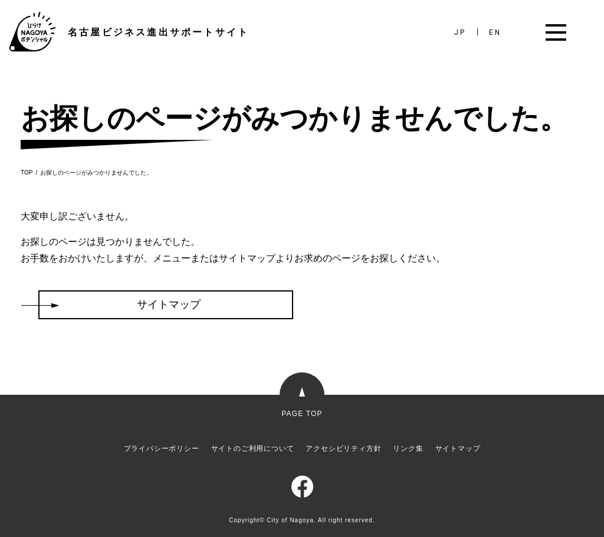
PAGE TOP (302, 413)
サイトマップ (458, 448)
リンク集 (408, 448)
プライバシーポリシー (161, 448)
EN (495, 32)
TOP (26, 173)
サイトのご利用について (252, 448)
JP (459, 32)
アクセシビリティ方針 (343, 448)
